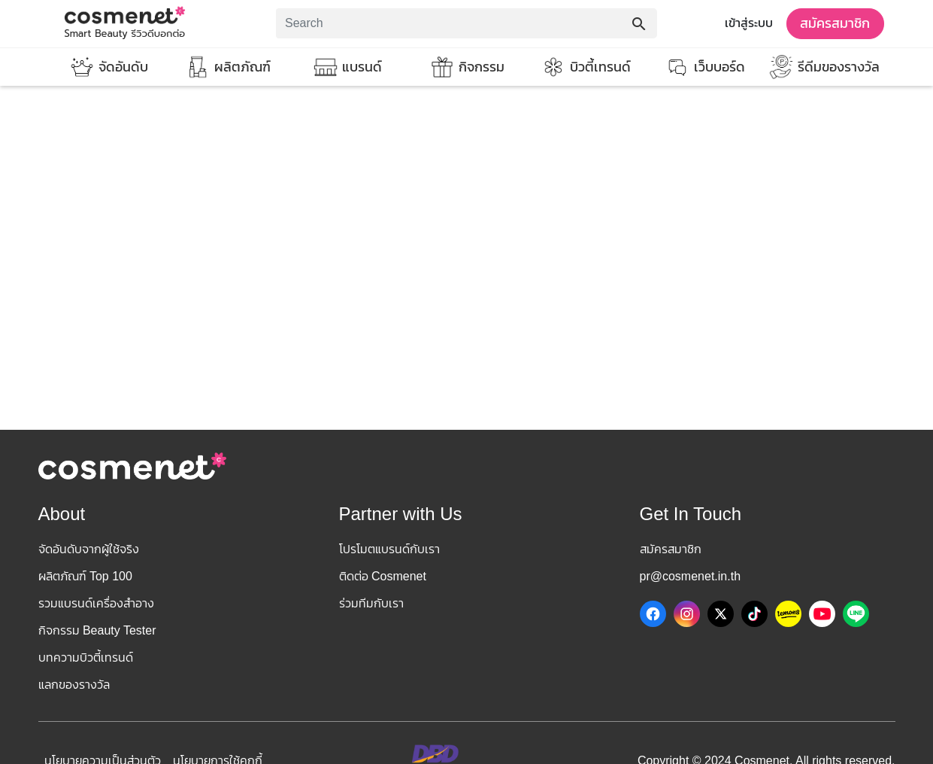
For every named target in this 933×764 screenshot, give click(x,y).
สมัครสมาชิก (835, 23)
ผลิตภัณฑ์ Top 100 (85, 576)
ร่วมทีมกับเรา (371, 603)
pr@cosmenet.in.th (690, 576)
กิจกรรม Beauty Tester (97, 630)
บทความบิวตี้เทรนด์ (85, 657)
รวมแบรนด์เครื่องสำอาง (96, 603)
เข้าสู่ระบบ (749, 23)
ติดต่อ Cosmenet (382, 576)
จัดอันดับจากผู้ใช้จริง (88, 549)
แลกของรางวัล (74, 684)
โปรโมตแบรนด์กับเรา (389, 549)
